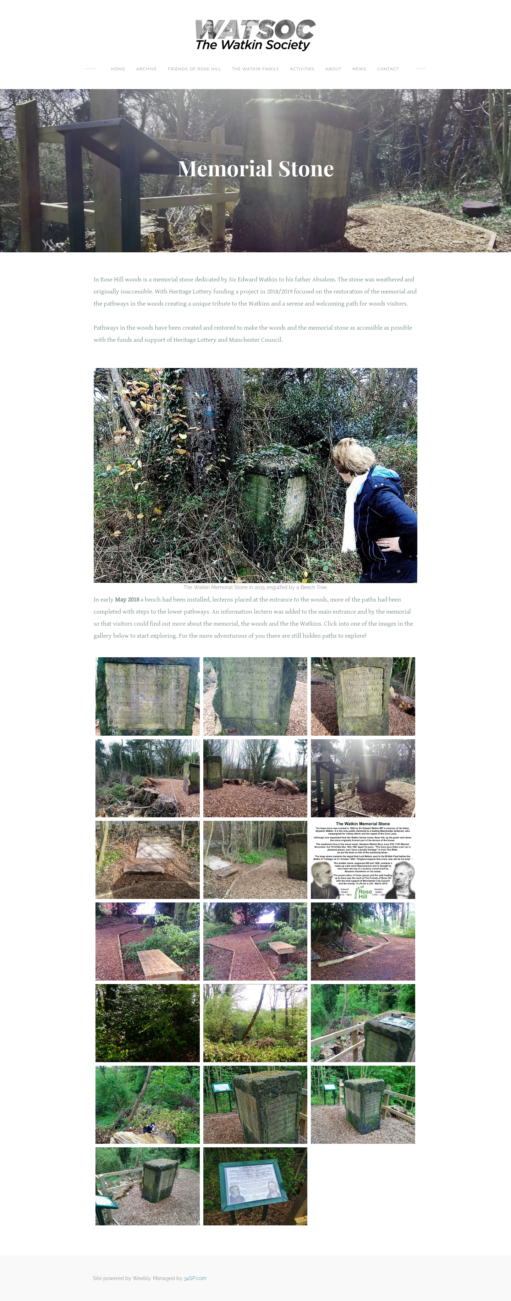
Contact (388, 68)
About (333, 68)
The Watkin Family (255, 68)
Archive (146, 68)
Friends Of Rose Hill (194, 68)
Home (118, 68)
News (359, 68)
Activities (302, 68)
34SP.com (195, 1278)
